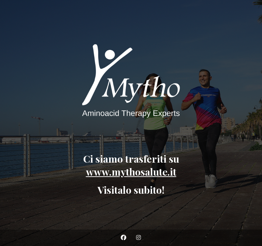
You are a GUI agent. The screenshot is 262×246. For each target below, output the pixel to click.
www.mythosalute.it (131, 171)
